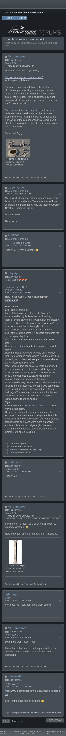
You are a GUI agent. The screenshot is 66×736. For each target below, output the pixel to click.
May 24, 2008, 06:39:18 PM (18, 600)
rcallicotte (14, 462)
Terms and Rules (58, 731)
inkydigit (13, 273)
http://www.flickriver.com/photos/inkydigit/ (24, 449)
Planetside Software (27, 731)
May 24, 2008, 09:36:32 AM (18, 471)
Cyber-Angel (16, 187)
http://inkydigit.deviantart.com (18, 452)
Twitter (37, 731)
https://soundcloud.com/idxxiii (18, 446)
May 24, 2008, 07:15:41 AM (18, 292)
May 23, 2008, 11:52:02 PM (18, 193)
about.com (11, 300)
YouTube (31, 733)
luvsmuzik (14, 676)
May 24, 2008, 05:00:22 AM (18, 245)
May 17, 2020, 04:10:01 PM (18, 686)
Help (48, 731)
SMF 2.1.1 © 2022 (6, 731)
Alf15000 (13, 235)
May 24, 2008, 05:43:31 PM (21, 516)
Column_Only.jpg (15, 565)
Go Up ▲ (50, 733)
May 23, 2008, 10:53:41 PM (21, 66)
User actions (55, 720)
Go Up (6, 721)
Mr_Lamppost (17, 56)
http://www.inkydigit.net (15, 443)
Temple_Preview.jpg (17, 159)
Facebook (23, 733)
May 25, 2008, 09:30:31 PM (18, 637)
